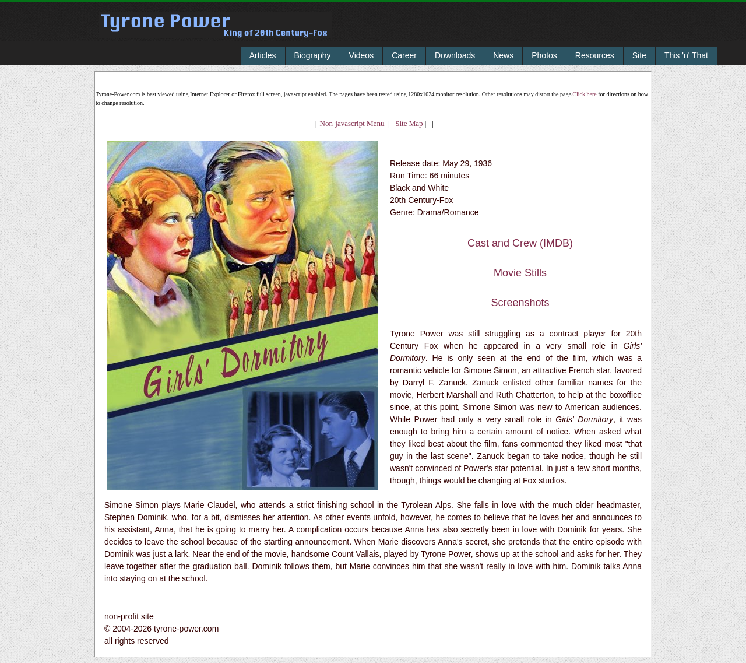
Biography (312, 55)
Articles (262, 55)
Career (404, 55)
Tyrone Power (216, 33)
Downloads (455, 55)
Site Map (406, 123)
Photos (544, 55)
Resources (594, 55)
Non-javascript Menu (352, 123)
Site (639, 55)
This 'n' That (686, 55)
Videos (361, 55)
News (503, 55)
